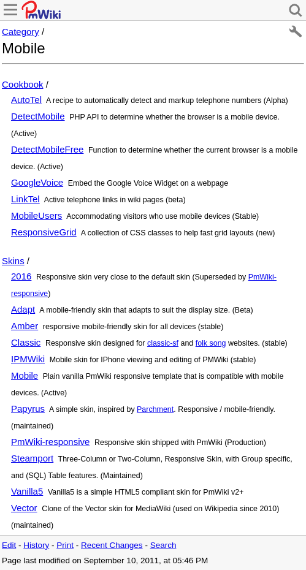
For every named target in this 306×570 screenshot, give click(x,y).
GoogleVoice (37, 182)
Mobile (24, 375)
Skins (13, 261)
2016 (21, 276)
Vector (24, 508)
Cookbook (23, 84)
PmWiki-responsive (50, 441)
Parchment (155, 409)
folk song (211, 343)
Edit (9, 545)
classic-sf (162, 343)
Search (163, 545)
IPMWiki (28, 359)
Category (20, 31)
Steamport (32, 458)
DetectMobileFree (47, 149)
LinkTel (25, 199)
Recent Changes (112, 545)
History (36, 545)
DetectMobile (38, 116)
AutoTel (26, 99)
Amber (24, 326)
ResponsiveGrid (44, 232)
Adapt (23, 309)
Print (65, 545)
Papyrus (28, 408)
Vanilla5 (27, 491)
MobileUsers (36, 215)
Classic (25, 342)
